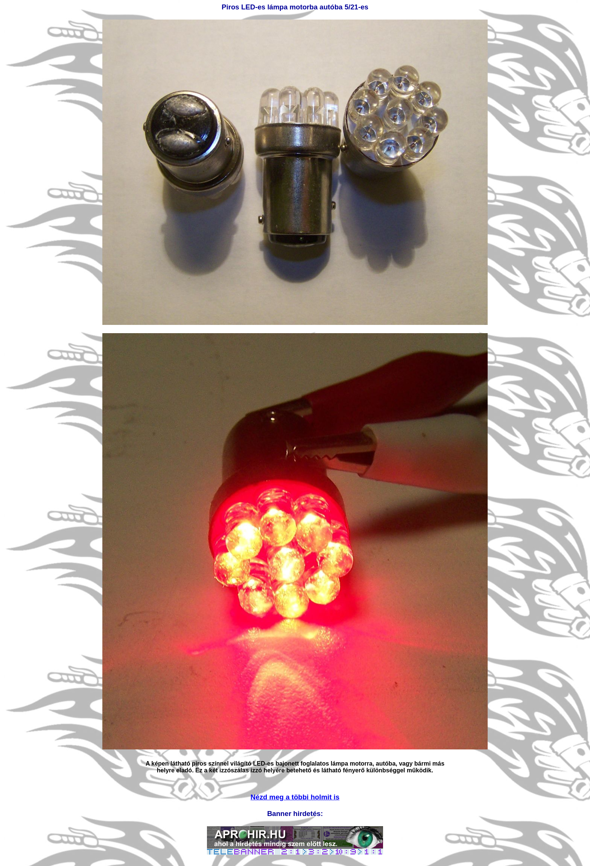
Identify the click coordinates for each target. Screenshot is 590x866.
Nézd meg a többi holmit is (295, 797)
